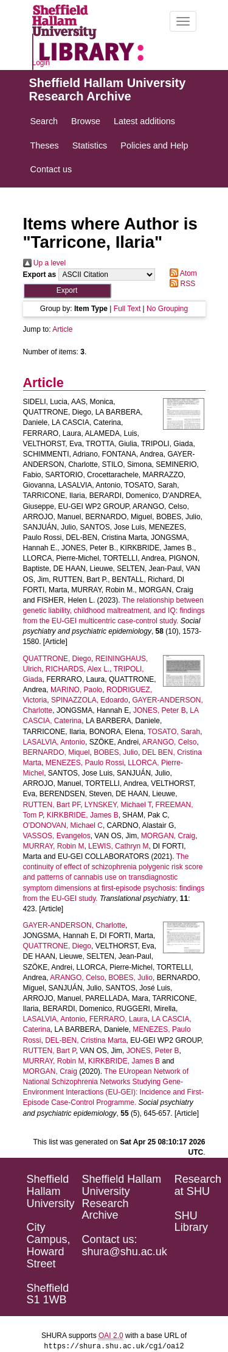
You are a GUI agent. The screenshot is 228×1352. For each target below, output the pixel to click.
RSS (180, 283)
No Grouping (167, 308)
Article (62, 329)
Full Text (127, 308)
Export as (40, 274)
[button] (67, 290)
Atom (181, 273)
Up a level (44, 263)
